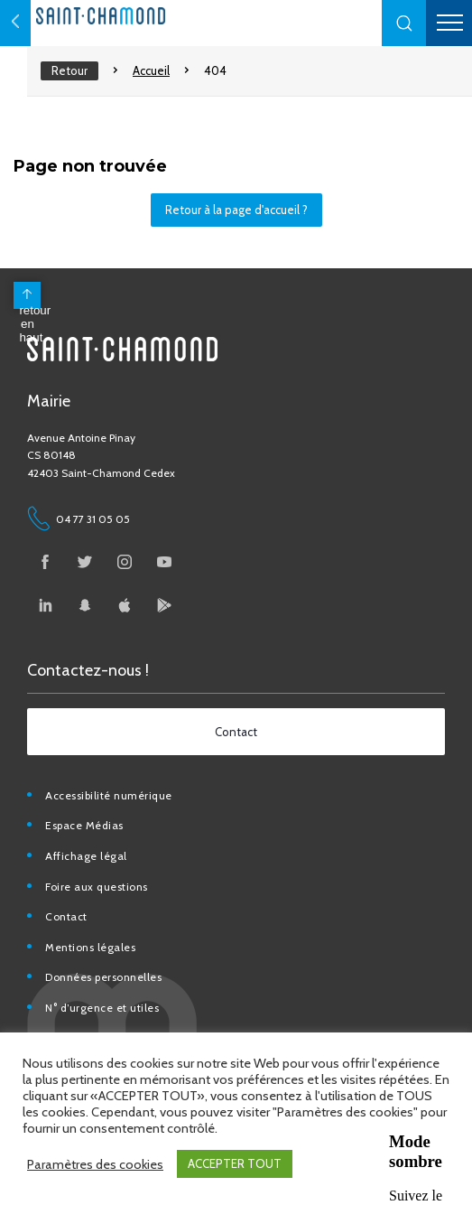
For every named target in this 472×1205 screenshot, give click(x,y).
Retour (69, 70)
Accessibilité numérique (108, 795)
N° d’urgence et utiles (102, 1007)
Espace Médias (84, 825)
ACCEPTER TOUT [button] (235, 1163)
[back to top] (27, 295)
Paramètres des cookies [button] (95, 1164)
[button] (404, 23)
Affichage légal (86, 856)
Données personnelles (103, 977)
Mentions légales (90, 947)
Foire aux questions (96, 886)
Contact (66, 916)
